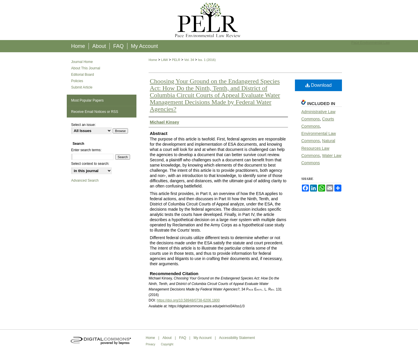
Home (153, 60)
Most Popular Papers (87, 100)
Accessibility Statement (237, 338)
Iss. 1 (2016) (207, 60)
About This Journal (85, 68)
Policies (77, 81)
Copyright (167, 344)
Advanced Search (85, 180)
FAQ (182, 338)
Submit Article (81, 87)
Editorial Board (82, 75)
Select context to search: (90, 164)
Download (318, 85)
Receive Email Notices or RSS (94, 112)
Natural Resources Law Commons (318, 148)
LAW (164, 60)
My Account (203, 338)
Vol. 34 (189, 60)
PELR (176, 60)
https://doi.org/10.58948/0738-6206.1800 (188, 300)
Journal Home (82, 62)
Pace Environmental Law (370, 43)
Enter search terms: (86, 150)
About (167, 338)
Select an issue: (83, 125)
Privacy (150, 344)
